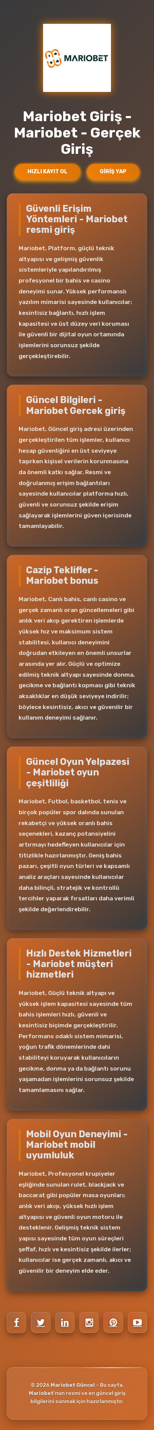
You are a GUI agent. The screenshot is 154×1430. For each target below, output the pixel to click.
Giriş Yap (113, 171)
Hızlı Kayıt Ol (47, 171)
